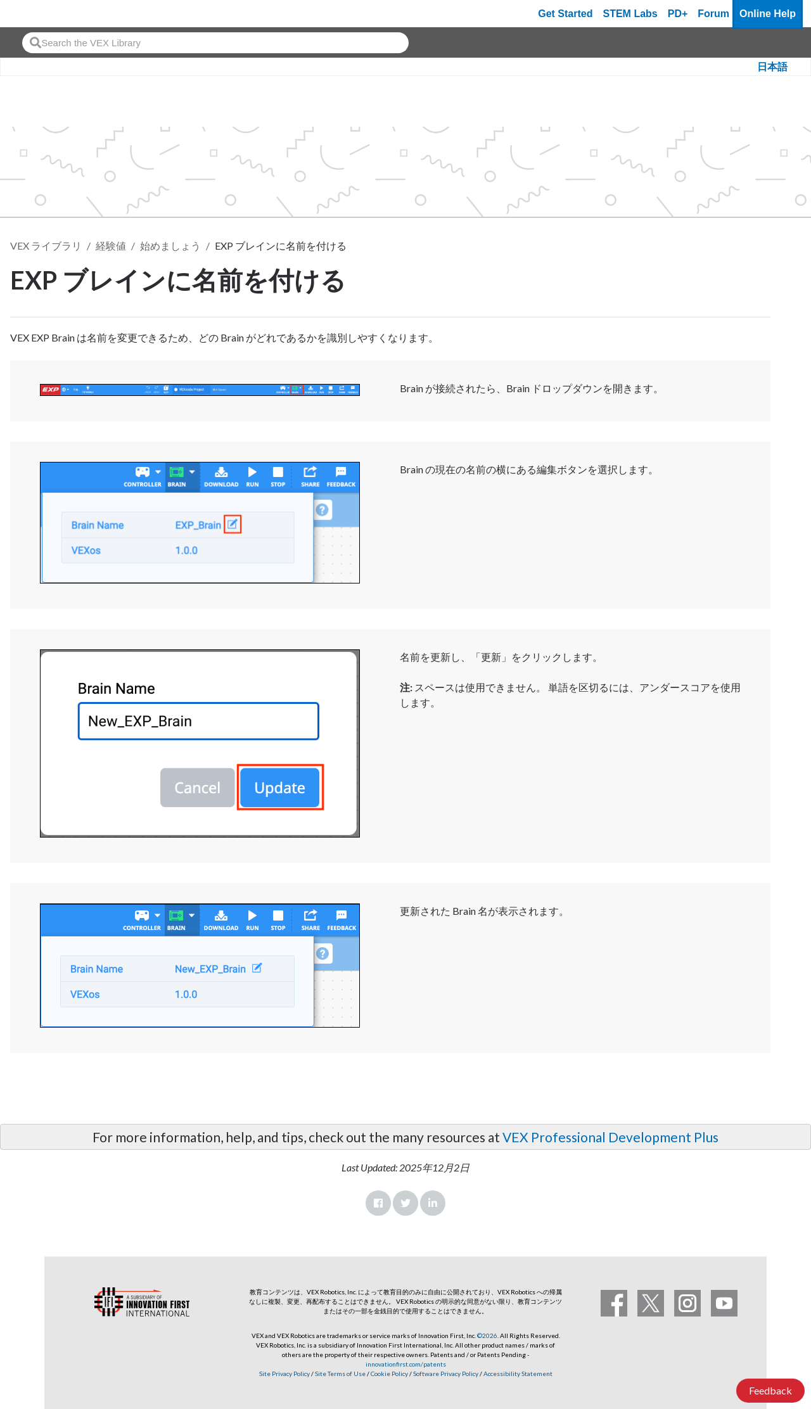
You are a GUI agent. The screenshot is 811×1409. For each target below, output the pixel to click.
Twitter (405, 1203)
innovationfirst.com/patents (406, 1364)
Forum (713, 13)
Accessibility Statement (517, 1373)
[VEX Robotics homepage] (34, 13)
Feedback (770, 1390)
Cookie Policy (389, 1373)
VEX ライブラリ (46, 245)
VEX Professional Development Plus (610, 1137)
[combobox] (215, 42)
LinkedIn (432, 1203)
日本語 (772, 66)
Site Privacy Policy (284, 1373)
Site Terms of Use (340, 1373)
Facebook (378, 1203)
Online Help (767, 13)
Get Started (565, 13)
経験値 (111, 245)
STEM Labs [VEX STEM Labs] (630, 13)
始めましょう (170, 245)
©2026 (487, 1335)
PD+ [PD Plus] (678, 13)
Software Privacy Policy (445, 1373)
